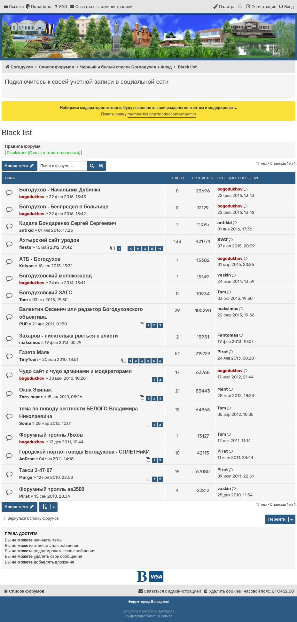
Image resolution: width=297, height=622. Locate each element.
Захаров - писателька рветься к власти (68, 335)
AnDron (27, 458)
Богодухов (149, 611)
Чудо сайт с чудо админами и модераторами (75, 371)
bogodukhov (31, 196)
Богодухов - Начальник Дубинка (59, 189)
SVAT (222, 239)
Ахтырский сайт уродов (49, 240)
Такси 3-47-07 (35, 470)
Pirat (222, 351)
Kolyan (26, 265)
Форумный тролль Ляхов (51, 435)
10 (130, 248)
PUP (23, 324)
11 (138, 248)
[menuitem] (38, 6)
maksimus (227, 308)
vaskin (224, 275)
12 (144, 248)
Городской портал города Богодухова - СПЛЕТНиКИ (84, 452)
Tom (23, 299)
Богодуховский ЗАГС (45, 292)
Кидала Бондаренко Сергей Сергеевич (67, 223)
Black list (17, 132)
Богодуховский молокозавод (55, 275)
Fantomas (227, 335)
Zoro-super (31, 396)
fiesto (25, 247)
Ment (222, 389)
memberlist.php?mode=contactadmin (162, 114)
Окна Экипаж (35, 390)
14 (159, 248)
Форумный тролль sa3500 (51, 489)
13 (152, 248)
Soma (25, 423)
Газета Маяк (34, 352)
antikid (26, 230)
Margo (25, 477)
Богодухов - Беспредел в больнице (63, 206)
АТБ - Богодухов (40, 259)
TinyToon (28, 359)
